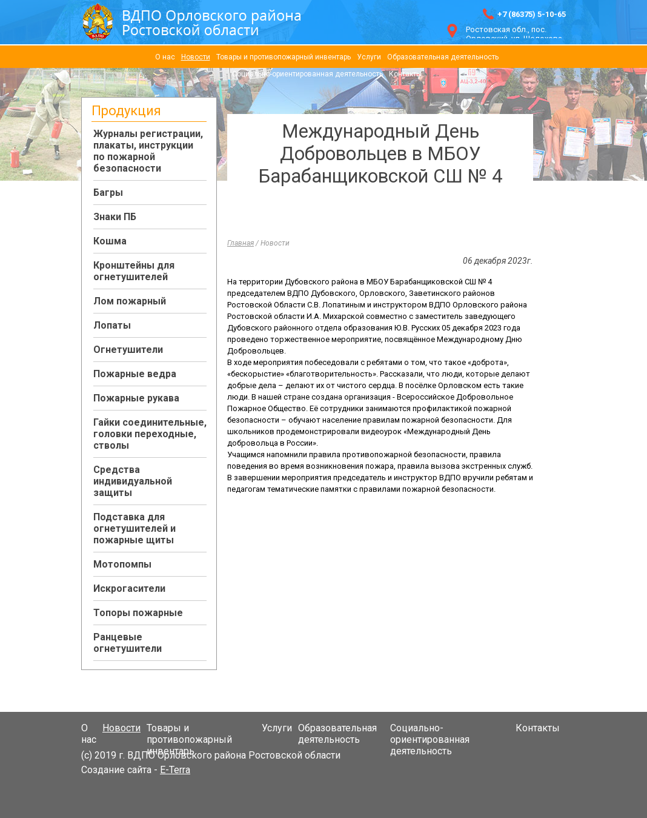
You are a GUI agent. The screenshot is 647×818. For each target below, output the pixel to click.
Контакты (405, 74)
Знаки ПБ (114, 217)
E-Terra (175, 770)
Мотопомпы (122, 564)
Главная (240, 243)
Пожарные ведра (134, 374)
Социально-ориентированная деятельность (307, 74)
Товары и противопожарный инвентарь (283, 57)
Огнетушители (128, 349)
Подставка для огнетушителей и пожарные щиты (134, 528)
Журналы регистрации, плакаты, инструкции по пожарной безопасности (148, 151)
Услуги (369, 57)
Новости (195, 57)
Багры (108, 192)
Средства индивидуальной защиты (132, 481)
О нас (165, 57)
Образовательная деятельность (443, 57)
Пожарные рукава (136, 398)
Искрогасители (129, 588)
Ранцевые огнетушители (127, 642)
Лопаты (112, 325)
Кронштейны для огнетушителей (133, 271)
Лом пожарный (129, 301)
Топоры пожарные (138, 613)
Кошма (110, 241)
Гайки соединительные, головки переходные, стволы (150, 434)
